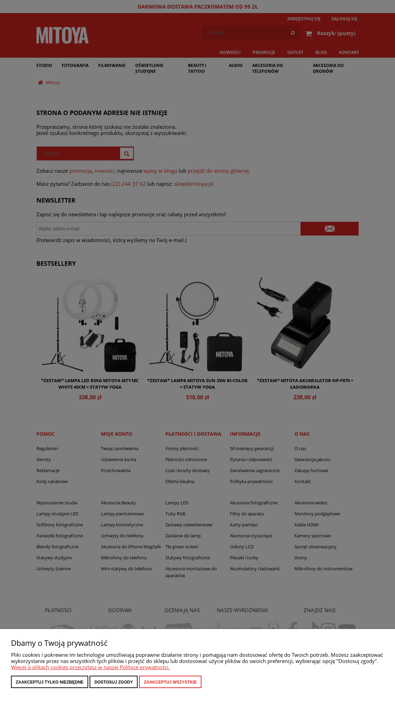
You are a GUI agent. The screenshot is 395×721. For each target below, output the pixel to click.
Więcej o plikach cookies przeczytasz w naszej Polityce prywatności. (90, 667)
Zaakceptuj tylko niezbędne (49, 682)
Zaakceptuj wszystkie (170, 682)
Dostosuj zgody (113, 682)
